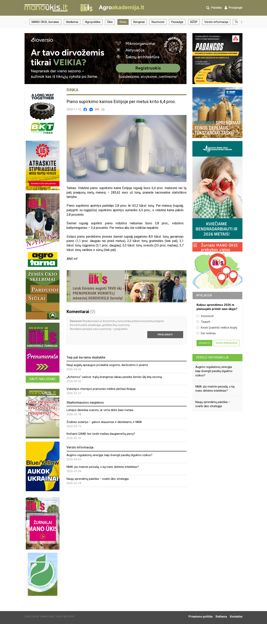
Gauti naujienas (42, 379)
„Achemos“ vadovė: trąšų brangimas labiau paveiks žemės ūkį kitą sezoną (114, 377)
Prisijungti (165, 334)
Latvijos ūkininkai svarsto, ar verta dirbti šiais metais (100, 410)
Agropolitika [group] (92, 22)
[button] (25, 22)
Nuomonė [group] (158, 22)
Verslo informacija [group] (216, 22)
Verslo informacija (212, 357)
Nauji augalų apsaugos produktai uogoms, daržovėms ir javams (107, 365)
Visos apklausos (226, 343)
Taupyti (203, 321)
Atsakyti (204, 343)
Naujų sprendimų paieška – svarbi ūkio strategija (98, 479)
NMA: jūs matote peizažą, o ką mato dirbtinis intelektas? (103, 467)
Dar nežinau (206, 333)
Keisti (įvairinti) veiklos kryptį (217, 327)
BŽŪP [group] (194, 22)
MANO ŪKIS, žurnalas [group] (45, 22)
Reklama (221, 616)
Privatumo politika (200, 616)
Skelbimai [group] (72, 22)
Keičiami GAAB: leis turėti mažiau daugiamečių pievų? (101, 434)
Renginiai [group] (139, 22)
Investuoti (205, 316)
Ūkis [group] (110, 22)
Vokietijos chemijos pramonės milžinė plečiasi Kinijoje (101, 389)
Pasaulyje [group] (177, 22)
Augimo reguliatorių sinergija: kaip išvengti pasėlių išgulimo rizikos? (109, 455)
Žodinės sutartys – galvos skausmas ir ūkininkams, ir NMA (104, 422)
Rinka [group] (123, 22)
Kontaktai (236, 616)
